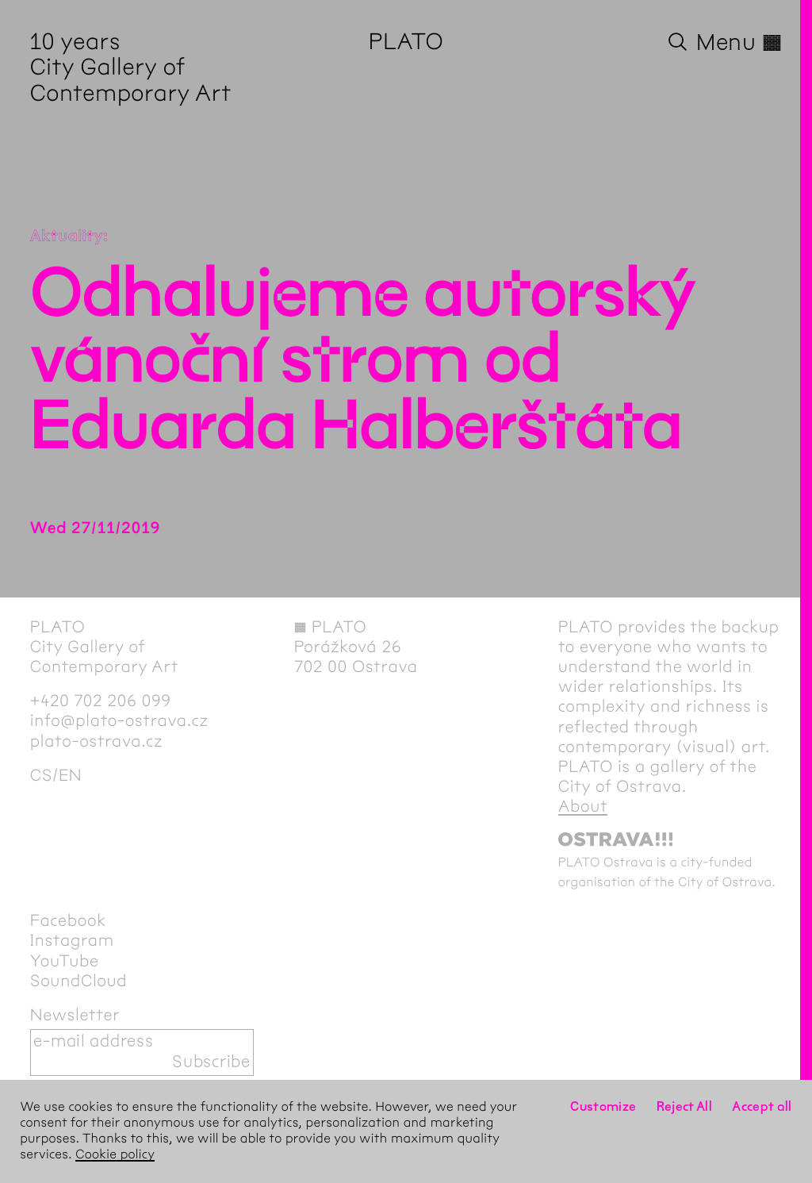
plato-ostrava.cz (96, 742)
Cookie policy (115, 1155)
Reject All (685, 1107)
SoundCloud (78, 981)
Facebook (68, 921)
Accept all (762, 1107)
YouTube (64, 961)
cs (41, 776)
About (583, 807)
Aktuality (67, 237)
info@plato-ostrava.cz (119, 721)
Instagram (72, 941)
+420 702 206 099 (100, 701)
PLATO (406, 43)
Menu (739, 43)
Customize (603, 1107)
